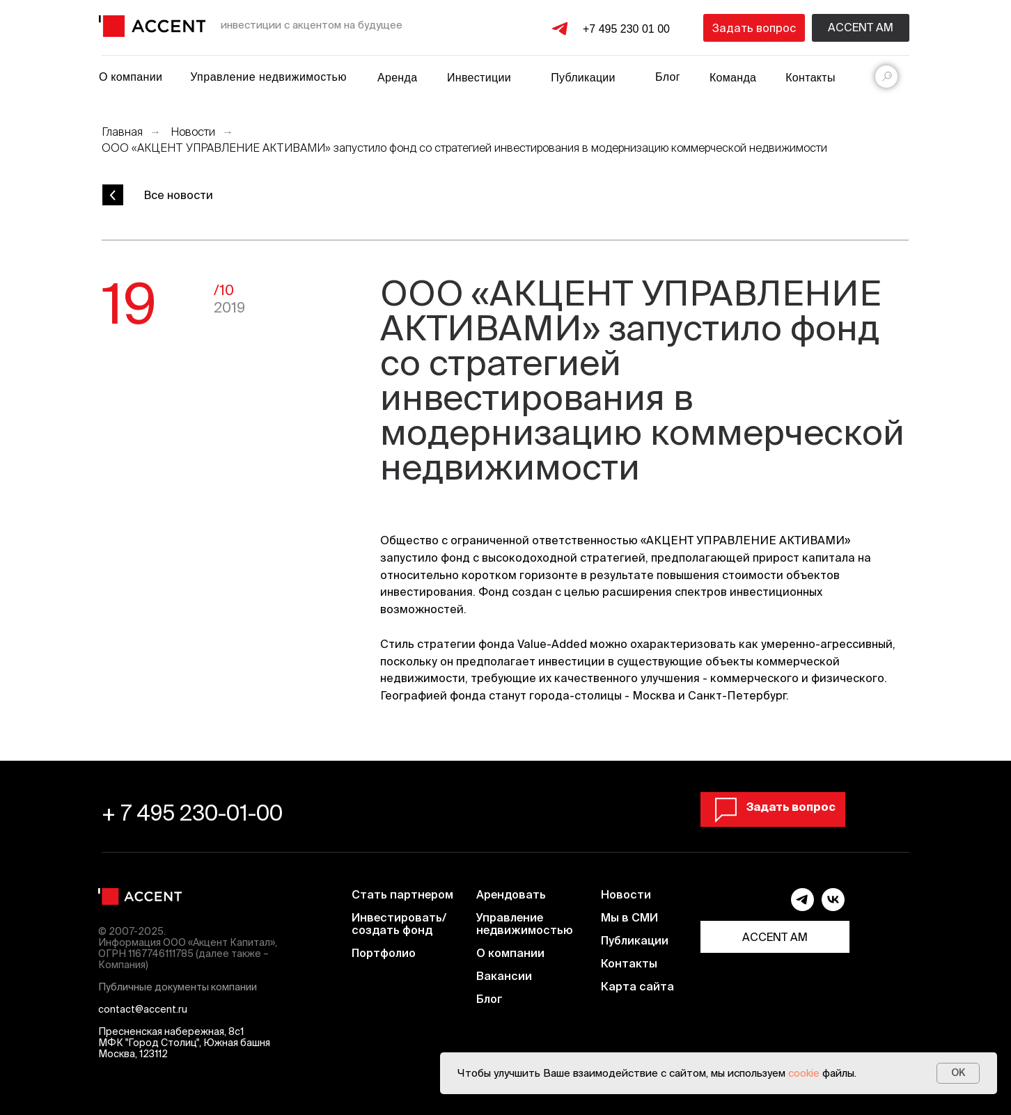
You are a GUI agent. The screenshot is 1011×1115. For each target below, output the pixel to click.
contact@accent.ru (142, 1009)
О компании (130, 77)
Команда (733, 78)
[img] (152, 26)
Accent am (860, 27)
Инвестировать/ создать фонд (399, 923)
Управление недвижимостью (268, 77)
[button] (754, 28)
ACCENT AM (775, 937)
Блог (667, 77)
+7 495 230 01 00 (626, 29)
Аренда (397, 78)
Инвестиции (479, 78)
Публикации (634, 940)
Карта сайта (637, 986)
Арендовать (511, 894)
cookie (804, 1073)
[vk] (833, 907)
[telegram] (802, 907)
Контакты (810, 78)
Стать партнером (402, 894)
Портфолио (384, 953)
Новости (193, 131)
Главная (122, 131)
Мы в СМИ (629, 917)
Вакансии (504, 976)
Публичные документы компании (177, 987)
